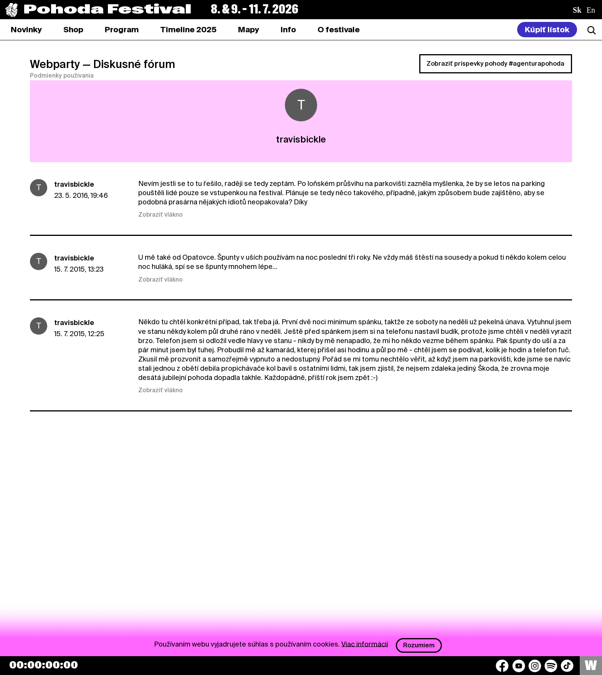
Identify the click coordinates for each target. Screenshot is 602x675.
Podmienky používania (62, 75)
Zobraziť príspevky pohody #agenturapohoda (495, 63)
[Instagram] (534, 665)
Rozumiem (419, 645)
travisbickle (74, 184)
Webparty (55, 64)
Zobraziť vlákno (160, 214)
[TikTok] (567, 665)
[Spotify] (550, 665)
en (591, 10)
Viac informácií (364, 644)
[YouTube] (518, 665)
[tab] (73, 30)
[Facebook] (502, 665)
